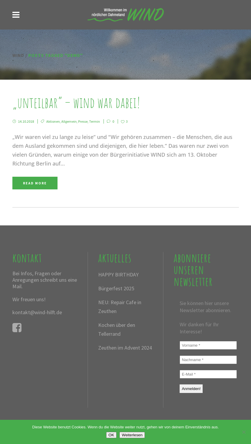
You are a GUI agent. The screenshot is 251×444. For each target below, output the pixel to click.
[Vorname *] (208, 345)
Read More (35, 183)
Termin (94, 121)
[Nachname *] (208, 359)
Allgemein (69, 121)
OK (111, 435)
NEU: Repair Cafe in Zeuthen (119, 306)
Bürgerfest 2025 (116, 288)
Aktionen (53, 121)
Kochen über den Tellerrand (116, 329)
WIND (18, 55)
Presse (83, 121)
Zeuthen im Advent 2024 (125, 347)
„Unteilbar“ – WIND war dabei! (76, 102)
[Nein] (244, 432)
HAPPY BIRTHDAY (118, 274)
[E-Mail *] (208, 374)
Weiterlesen (132, 435)
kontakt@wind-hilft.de (37, 312)
